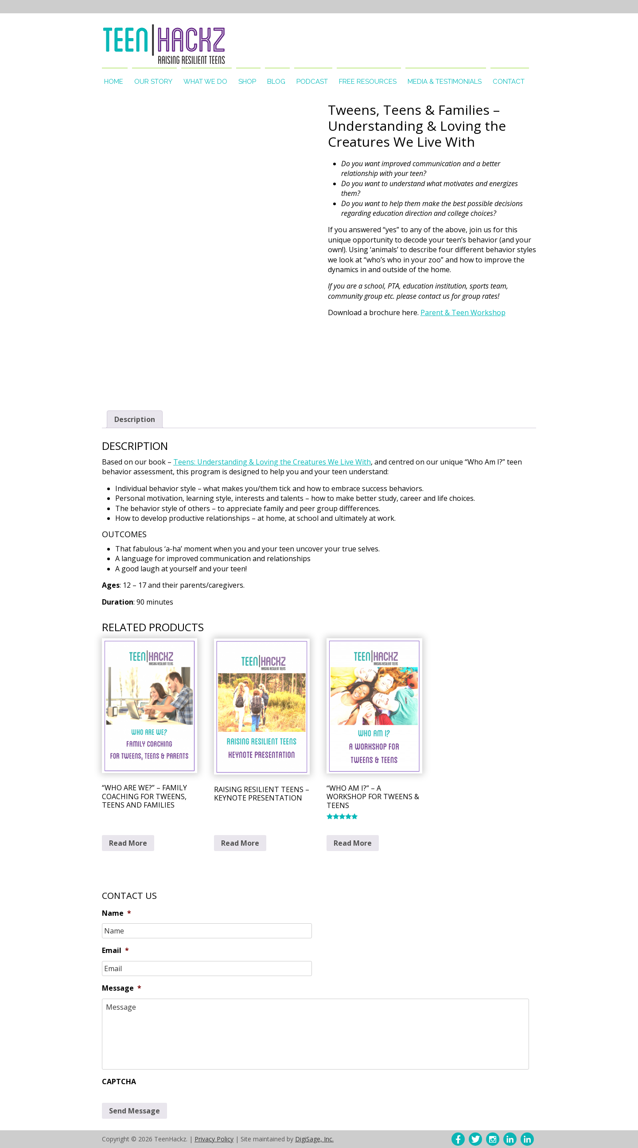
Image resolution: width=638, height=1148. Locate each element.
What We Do (205, 82)
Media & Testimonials (445, 82)
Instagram (492, 1139)
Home (113, 82)
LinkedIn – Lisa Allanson (510, 1139)
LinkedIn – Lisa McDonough (527, 1139)
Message (121, 988)
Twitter (475, 1139)
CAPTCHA (119, 1081)
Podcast (312, 82)
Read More (128, 843)
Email (115, 950)
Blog (276, 82)
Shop (247, 82)
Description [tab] (134, 419)
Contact (509, 82)
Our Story (153, 82)
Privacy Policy (214, 1139)
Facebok (458, 1139)
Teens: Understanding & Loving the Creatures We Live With (272, 462)
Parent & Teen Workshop (463, 312)
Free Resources (368, 82)
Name (116, 913)
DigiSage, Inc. (314, 1139)
